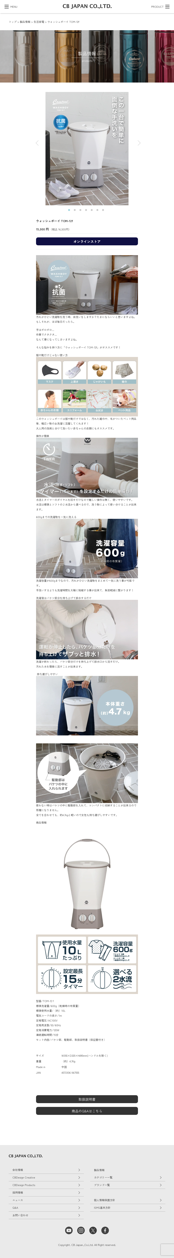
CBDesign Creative (23, 1177)
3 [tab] (81, 211)
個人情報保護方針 (104, 1200)
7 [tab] (104, 211)
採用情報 (17, 1192)
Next (136, 141)
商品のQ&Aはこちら (87, 1110)
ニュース (17, 1200)
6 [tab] (98, 211)
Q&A (15, 1207)
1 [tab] (70, 211)
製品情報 (99, 1170)
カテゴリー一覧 (103, 1177)
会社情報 (17, 1170)
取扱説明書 (87, 1099)
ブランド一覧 (102, 1185)
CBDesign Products (23, 1185)
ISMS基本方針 (102, 1207)
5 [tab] (93, 211)
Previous (36, 141)
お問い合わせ (20, 1215)
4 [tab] (87, 211)
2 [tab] (76, 211)
